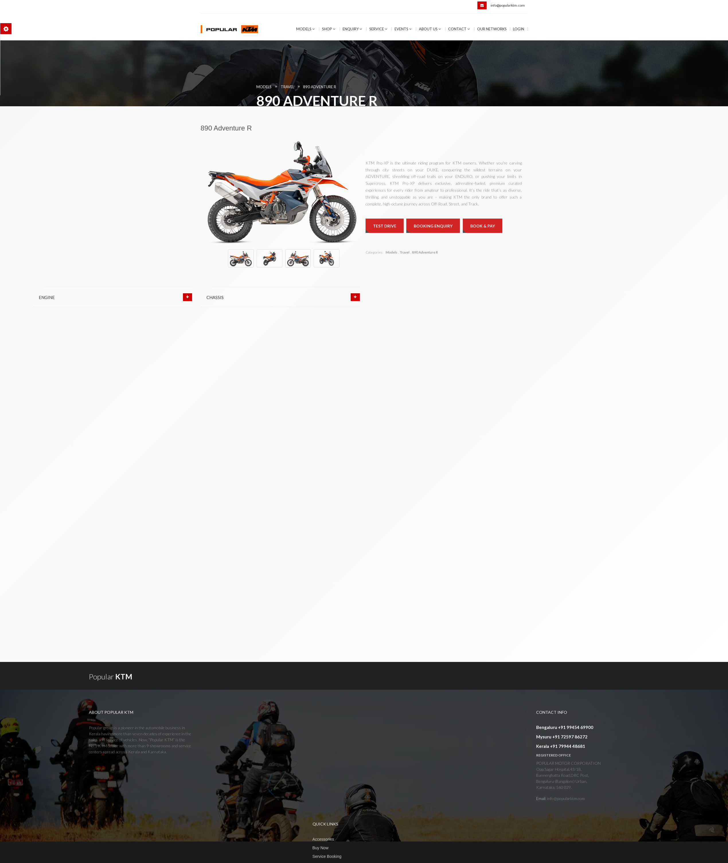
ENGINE (47, 297)
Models (305, 29)
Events (403, 29)
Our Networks (492, 29)
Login (518, 29)
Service (378, 29)
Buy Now (321, 848)
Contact (459, 29)
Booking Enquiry (433, 281)
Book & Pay (482, 281)
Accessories (323, 839)
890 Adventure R (491, 86)
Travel (459, 86)
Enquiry (352, 29)
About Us (430, 29)
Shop (328, 29)
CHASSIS (215, 297)
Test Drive (384, 281)
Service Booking (327, 856)
